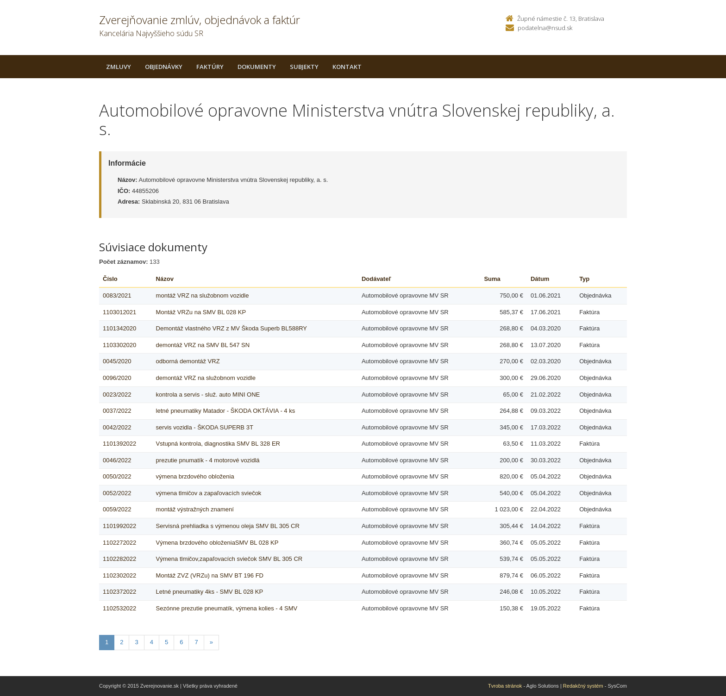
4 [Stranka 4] (151, 642)
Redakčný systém (583, 686)
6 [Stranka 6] (181, 642)
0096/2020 (117, 377)
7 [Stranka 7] (196, 642)
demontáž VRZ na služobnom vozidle (206, 377)
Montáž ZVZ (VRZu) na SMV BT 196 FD (209, 575)
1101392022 (119, 443)
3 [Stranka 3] (136, 642)
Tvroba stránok (505, 686)
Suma (492, 278)
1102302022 (119, 575)
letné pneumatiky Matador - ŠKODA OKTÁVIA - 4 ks (225, 410)
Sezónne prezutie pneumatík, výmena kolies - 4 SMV (227, 608)
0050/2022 (117, 476)
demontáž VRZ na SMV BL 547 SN (203, 345)
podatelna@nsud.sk (545, 28)
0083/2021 (117, 295)
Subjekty (304, 66)
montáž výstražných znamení (195, 509)
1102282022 (119, 558)
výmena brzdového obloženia (195, 476)
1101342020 (119, 328)
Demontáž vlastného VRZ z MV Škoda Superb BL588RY (231, 328)
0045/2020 (117, 361)
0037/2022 (117, 410)
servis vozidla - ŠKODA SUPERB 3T (204, 427)
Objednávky (163, 66)
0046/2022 (117, 460)
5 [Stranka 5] (166, 642)
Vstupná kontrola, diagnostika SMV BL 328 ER (218, 443)
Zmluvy (118, 66)
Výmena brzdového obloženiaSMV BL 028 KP (217, 542)
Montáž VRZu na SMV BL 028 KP (201, 312)
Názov (165, 278)
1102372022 (119, 591)
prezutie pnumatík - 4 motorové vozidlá (208, 460)
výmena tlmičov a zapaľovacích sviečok (209, 493)
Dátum (540, 278)
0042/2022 (117, 427)
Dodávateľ (376, 278)
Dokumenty (257, 66)
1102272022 (119, 542)
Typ (584, 278)
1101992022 (119, 525)
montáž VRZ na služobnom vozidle (202, 295)
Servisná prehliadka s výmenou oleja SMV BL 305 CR (228, 525)
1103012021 (119, 312)
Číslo (110, 278)
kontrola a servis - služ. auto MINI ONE (208, 394)
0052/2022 (117, 493)
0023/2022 (117, 394)
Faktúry (210, 66)
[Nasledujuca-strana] (211, 642)
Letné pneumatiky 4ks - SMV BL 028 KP (209, 591)
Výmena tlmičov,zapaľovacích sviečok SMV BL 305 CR (229, 558)
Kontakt (347, 66)
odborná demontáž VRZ (188, 361)
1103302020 (119, 345)
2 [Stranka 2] (121, 642)
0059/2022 (117, 509)
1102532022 (119, 608)
